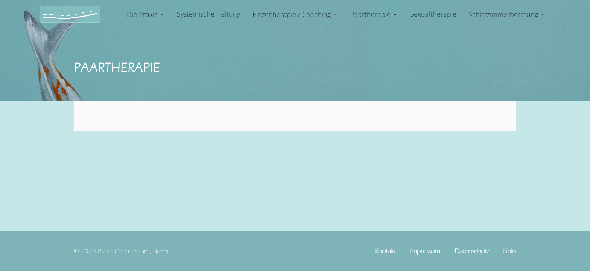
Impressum (425, 251)
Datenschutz (472, 251)
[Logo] (70, 14)
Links (509, 251)
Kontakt (385, 251)
